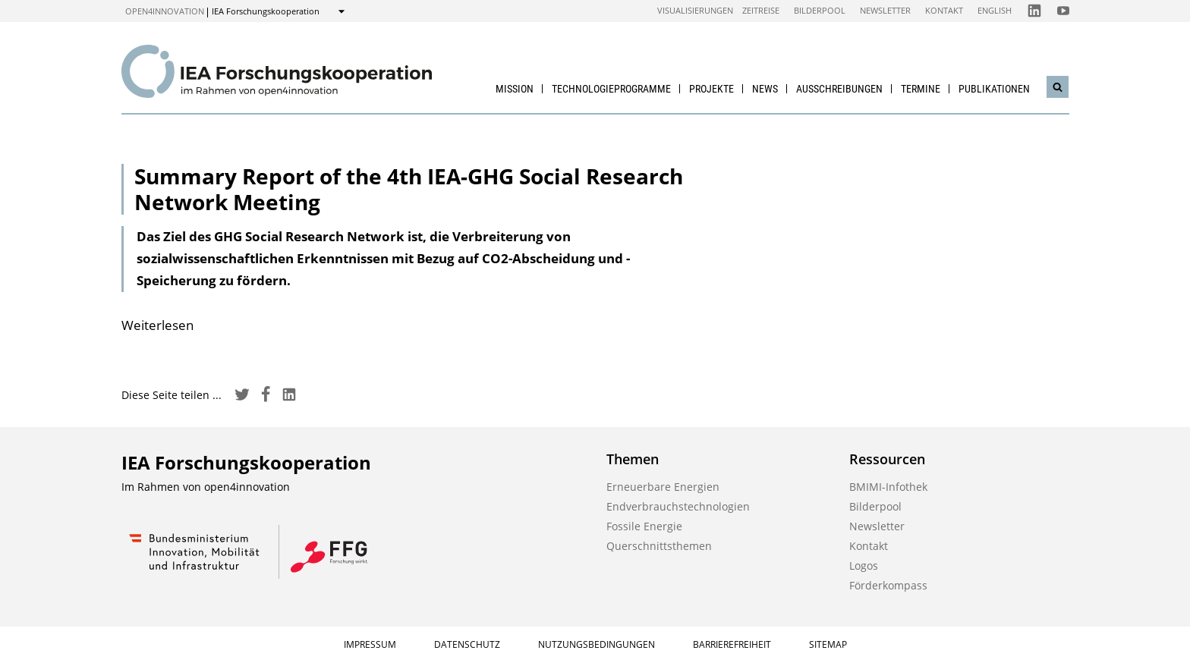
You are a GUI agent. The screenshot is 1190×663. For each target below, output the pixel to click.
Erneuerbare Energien (662, 486)
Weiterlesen (157, 325)
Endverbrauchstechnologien (678, 506)
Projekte (711, 89)
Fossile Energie (644, 526)
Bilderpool (819, 10)
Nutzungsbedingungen (596, 644)
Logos (863, 565)
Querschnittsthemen (659, 546)
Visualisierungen (695, 10)
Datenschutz (467, 644)
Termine (920, 89)
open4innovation (164, 11)
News (765, 89)
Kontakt (944, 10)
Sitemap (828, 644)
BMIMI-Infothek (888, 486)
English (995, 10)
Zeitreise (760, 10)
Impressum (370, 644)
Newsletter (885, 10)
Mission (515, 89)
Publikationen (994, 89)
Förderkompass (888, 585)
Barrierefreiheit (732, 644)
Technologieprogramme (611, 89)
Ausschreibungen (839, 89)
